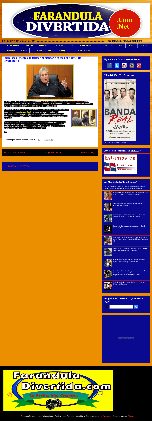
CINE (121, 46)
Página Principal (53, 152)
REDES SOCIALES (83, 50)
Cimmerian (107, 416)
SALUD (50, 50)
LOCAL (71, 46)
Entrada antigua (88, 152)
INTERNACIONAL (86, 46)
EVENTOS (144, 46)
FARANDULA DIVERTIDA (19, 166)
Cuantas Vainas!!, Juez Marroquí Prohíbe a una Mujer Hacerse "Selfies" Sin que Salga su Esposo (130, 193)
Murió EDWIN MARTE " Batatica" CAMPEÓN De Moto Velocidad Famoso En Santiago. (130, 249)
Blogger (131, 416)
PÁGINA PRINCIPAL (13, 46)
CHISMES (29, 46)
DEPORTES (11, 50)
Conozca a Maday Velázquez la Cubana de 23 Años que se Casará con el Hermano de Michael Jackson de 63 (130, 239)
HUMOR (24, 50)
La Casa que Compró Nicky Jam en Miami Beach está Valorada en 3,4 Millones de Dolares (129, 216)
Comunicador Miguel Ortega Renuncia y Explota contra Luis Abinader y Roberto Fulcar (129, 260)
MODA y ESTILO (65, 50)
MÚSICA (131, 46)
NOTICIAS (59, 46)
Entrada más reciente (14, 152)
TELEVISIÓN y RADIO (105, 46)
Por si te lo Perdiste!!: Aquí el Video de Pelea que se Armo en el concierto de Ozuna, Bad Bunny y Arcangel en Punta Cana (124, 187)
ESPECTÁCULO (44, 46)
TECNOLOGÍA (37, 50)
